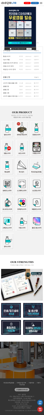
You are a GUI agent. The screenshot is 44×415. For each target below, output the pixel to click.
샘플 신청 (6, 93)
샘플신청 (6, 89)
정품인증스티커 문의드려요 (10, 63)
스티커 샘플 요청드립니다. (10, 96)
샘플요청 (6, 86)
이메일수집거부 (21, 383)
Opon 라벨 (6, 59)
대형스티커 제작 (8, 66)
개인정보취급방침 (8, 383)
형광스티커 (6, 56)
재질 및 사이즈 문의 (9, 69)
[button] (1, 24)
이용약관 (31, 383)
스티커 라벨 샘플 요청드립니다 (10, 83)
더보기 (36, 50)
